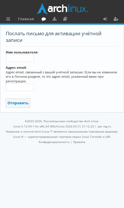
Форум (45, 19)
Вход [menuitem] (107, 19)
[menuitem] (54, 141)
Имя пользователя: (22, 52)
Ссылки (9, 19)
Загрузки (55, 19)
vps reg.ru (104, 126)
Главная (26, 18)
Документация (66, 19)
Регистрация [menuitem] (117, 19)
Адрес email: (16, 67)
